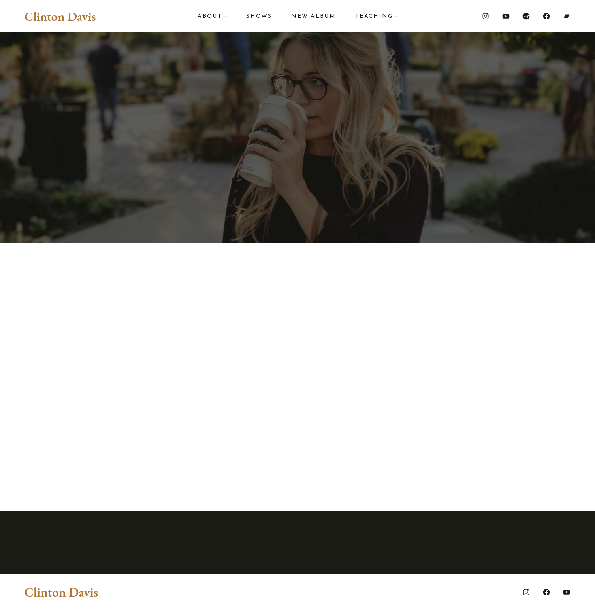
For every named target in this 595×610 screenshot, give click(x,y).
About (210, 16)
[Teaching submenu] (395, 16)
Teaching (374, 16)
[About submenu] (224, 16)
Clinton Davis (60, 16)
